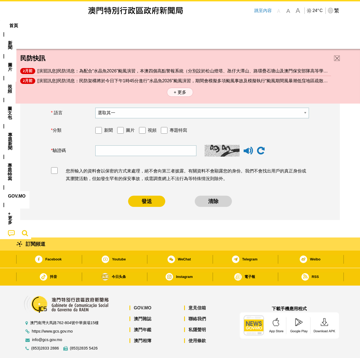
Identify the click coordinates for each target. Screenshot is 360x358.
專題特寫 (178, 113)
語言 (58, 96)
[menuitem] (50, 25)
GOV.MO (142, 291)
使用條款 (197, 324)
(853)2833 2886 (45, 332)
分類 (57, 113)
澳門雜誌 (142, 302)
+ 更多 (180, 75)
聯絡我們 (197, 302)
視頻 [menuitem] (90, 25)
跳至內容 (263, 10)
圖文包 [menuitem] (112, 25)
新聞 (108, 113)
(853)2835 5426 (84, 332)
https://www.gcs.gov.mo (52, 315)
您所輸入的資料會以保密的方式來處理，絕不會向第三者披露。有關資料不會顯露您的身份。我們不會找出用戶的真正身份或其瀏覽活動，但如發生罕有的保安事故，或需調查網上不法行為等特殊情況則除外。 (186, 158)
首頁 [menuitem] (29, 25)
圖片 (130, 113)
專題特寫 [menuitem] (166, 25)
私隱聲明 (197, 313)
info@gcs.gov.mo (47, 323)
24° (317, 10)
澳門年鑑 (142, 313)
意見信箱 (197, 291)
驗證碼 (59, 133)
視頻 (152, 113)
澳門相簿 (142, 324)
